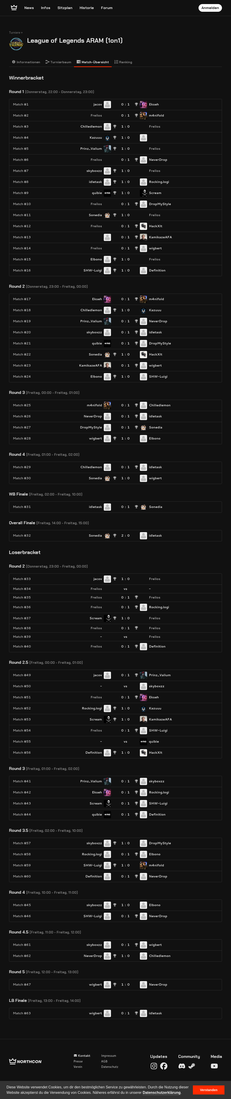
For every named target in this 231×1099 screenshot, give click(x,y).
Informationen (26, 62)
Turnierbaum (59, 62)
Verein (78, 1067)
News (29, 7)
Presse (78, 1061)
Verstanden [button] (208, 1090)
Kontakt (82, 1056)
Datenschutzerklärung (161, 1092)
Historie (87, 7)
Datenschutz (109, 1067)
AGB (104, 1061)
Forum (107, 7)
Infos (45, 7)
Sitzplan (65, 7)
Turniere (14, 32)
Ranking (123, 62)
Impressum (108, 1056)
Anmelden (210, 7)
